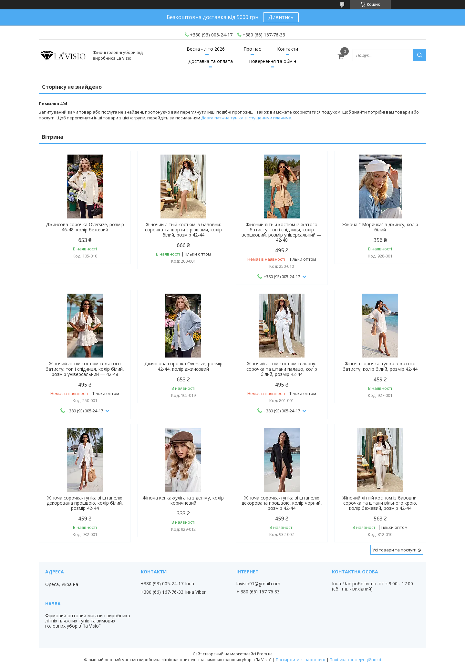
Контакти (287, 49)
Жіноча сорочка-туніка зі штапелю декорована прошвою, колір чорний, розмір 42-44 (282, 503)
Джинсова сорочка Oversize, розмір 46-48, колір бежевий (85, 227)
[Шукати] (419, 55)
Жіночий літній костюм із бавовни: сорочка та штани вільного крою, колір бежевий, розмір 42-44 (380, 503)
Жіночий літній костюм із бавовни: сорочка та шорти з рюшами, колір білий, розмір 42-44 (183, 229)
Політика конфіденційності (355, 659)
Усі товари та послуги (394, 550)
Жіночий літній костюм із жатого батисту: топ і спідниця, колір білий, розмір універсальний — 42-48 (85, 369)
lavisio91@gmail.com (258, 583)
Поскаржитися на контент (301, 659)
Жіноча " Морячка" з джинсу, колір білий (380, 227)
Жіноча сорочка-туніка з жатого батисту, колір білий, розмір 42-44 (380, 366)
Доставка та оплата (210, 61)
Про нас (252, 49)
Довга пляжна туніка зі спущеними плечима (246, 118)
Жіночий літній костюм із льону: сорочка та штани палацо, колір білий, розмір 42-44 (281, 369)
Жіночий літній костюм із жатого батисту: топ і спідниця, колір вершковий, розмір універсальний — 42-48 (282, 232)
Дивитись (281, 17)
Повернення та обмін (272, 61)
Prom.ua (265, 654)
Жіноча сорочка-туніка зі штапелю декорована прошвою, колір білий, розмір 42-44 (85, 503)
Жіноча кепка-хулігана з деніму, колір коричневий (183, 500)
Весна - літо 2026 (206, 49)
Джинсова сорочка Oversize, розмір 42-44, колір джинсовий (183, 366)
